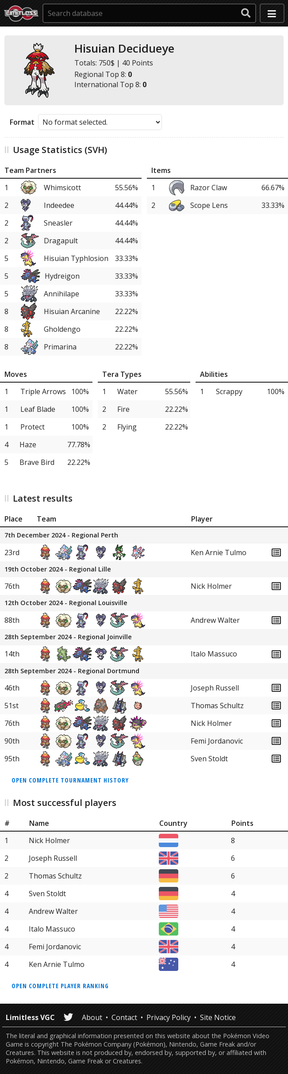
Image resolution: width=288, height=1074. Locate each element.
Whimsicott (62, 187)
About (92, 1017)
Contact (124, 1017)
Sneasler (58, 223)
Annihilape (61, 294)
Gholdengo (62, 329)
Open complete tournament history (70, 780)
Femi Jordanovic (217, 741)
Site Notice (218, 1017)
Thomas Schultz (217, 705)
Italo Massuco (214, 654)
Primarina (60, 347)
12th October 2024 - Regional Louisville (65, 603)
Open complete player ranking (60, 986)
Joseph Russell (215, 688)
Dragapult (61, 240)
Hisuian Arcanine (72, 311)
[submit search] (246, 13)
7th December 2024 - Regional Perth (61, 535)
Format (22, 122)
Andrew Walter (215, 620)
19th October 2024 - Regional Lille (57, 569)
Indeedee (59, 205)
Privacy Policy (168, 1017)
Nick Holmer (211, 586)
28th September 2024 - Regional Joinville (68, 637)
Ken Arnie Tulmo (218, 552)
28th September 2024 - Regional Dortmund (71, 671)
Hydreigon (62, 276)
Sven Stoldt (209, 758)
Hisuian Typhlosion (76, 258)
